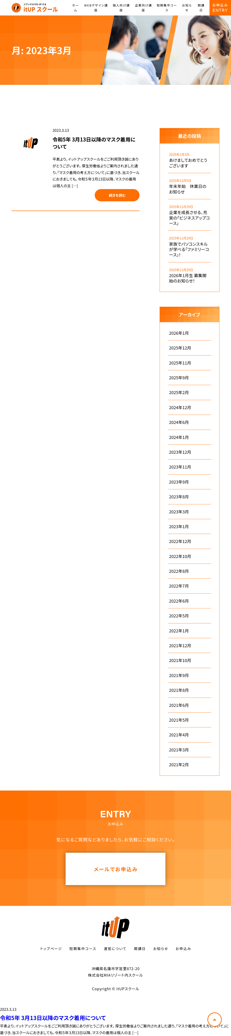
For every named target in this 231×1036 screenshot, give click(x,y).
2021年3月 (179, 749)
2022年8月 (179, 571)
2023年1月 (179, 526)
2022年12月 (180, 541)
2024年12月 (180, 407)
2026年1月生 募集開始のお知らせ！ (188, 278)
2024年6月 (179, 422)
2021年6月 (179, 705)
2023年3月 (179, 511)
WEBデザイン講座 (96, 7)
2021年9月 (179, 675)
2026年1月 (179, 333)
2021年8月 (179, 690)
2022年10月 (180, 556)
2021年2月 (179, 764)
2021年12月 (180, 645)
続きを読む (117, 195)
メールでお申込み (116, 869)
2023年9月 (179, 481)
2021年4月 (179, 734)
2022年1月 (179, 630)
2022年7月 (179, 585)
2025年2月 (179, 392)
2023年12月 (180, 452)
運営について (115, 948)
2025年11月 (180, 362)
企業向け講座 (143, 7)
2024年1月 (179, 437)
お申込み (183, 948)
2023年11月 (180, 466)
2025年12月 (180, 347)
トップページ (51, 948)
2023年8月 (179, 496)
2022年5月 (179, 615)
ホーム (75, 7)
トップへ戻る (214, 1019)
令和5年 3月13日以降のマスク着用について (93, 142)
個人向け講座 (121, 7)
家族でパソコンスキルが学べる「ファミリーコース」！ (189, 249)
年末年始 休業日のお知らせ (187, 189)
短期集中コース (167, 7)
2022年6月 (179, 601)
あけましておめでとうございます (188, 162)
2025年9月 (179, 377)
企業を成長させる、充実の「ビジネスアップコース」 (189, 218)
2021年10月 (180, 660)
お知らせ (187, 7)
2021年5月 (179, 720)
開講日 (201, 7)
